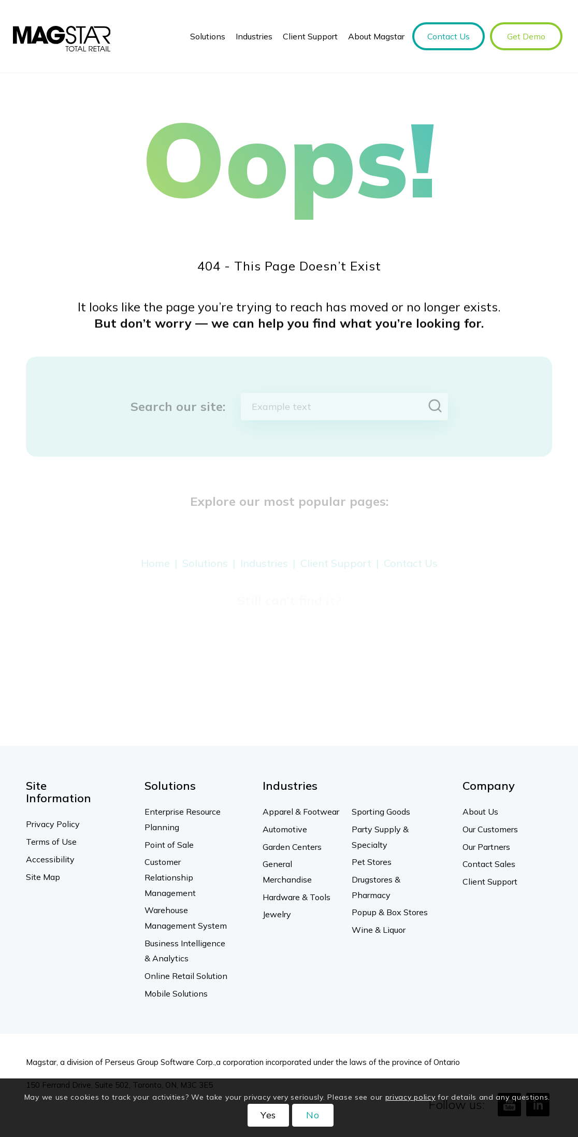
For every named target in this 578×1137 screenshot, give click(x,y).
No (313, 1115)
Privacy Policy (53, 824)
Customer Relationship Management (170, 877)
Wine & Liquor (379, 930)
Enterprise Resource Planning (182, 819)
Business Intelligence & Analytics (184, 951)
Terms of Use (51, 841)
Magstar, (42, 1062)
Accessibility (50, 859)
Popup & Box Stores (390, 912)
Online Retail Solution (185, 976)
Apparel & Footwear (301, 811)
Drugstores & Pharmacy (376, 887)
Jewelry (277, 914)
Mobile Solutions (176, 993)
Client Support (490, 881)
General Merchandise (287, 872)
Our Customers (490, 829)
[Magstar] (61, 36)
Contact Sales (489, 864)
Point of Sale (169, 845)
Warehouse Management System (185, 918)
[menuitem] (207, 36)
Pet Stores (372, 862)
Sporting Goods (381, 811)
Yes (269, 1115)
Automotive (285, 829)
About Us (480, 811)
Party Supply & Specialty (380, 837)
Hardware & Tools (296, 897)
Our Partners (486, 847)
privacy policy (410, 1097)
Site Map (43, 877)
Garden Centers (292, 847)
